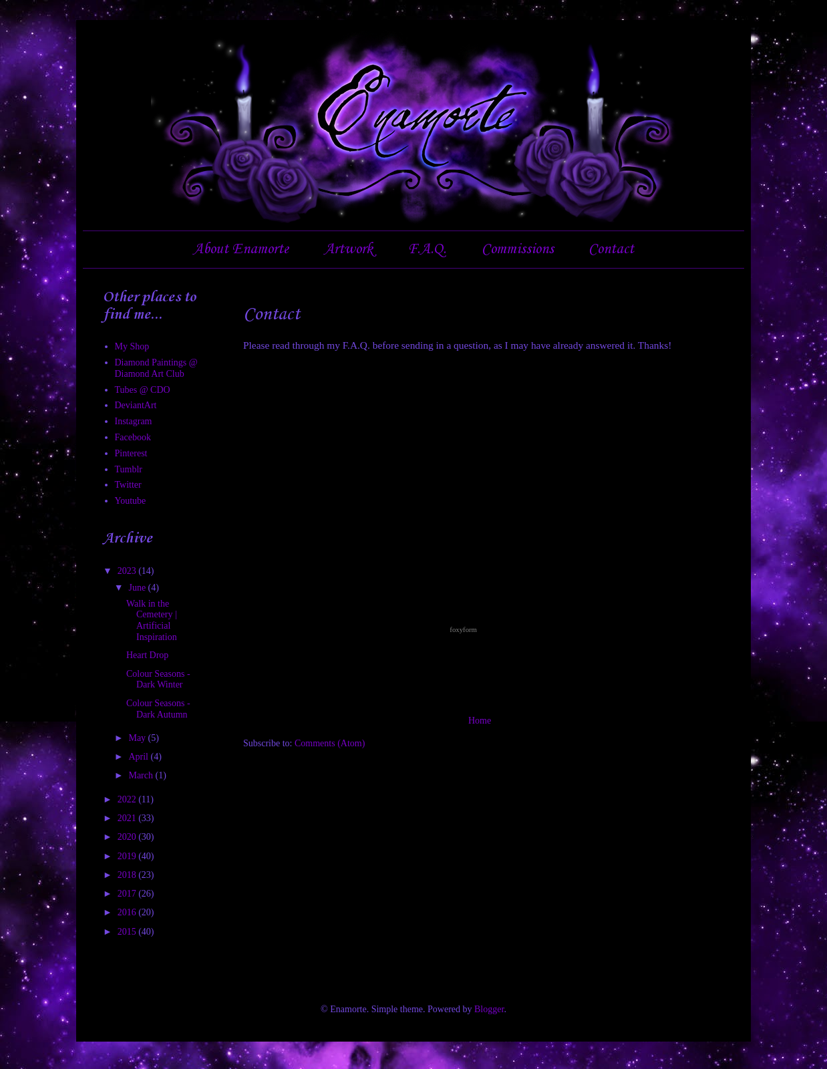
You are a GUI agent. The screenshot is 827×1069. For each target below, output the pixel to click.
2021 (128, 818)
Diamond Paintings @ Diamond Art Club (156, 368)
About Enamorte (241, 249)
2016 (128, 912)
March (141, 775)
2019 (128, 856)
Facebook (133, 437)
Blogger (489, 1009)
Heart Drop (147, 655)
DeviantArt (136, 405)
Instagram (133, 421)
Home (479, 721)
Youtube (130, 501)
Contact (611, 249)
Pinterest (131, 453)
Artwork (348, 249)
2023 (128, 571)
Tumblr (129, 469)
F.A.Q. (426, 249)
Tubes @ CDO (142, 390)
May (138, 738)
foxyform (463, 629)
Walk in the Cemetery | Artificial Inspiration (151, 620)
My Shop (132, 346)
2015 (128, 932)
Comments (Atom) (330, 743)
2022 (128, 799)
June (138, 588)
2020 (128, 837)
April (139, 757)
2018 (128, 875)
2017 (128, 894)
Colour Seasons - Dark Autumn (158, 709)
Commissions (518, 249)
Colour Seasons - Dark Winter (158, 679)
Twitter (128, 485)
